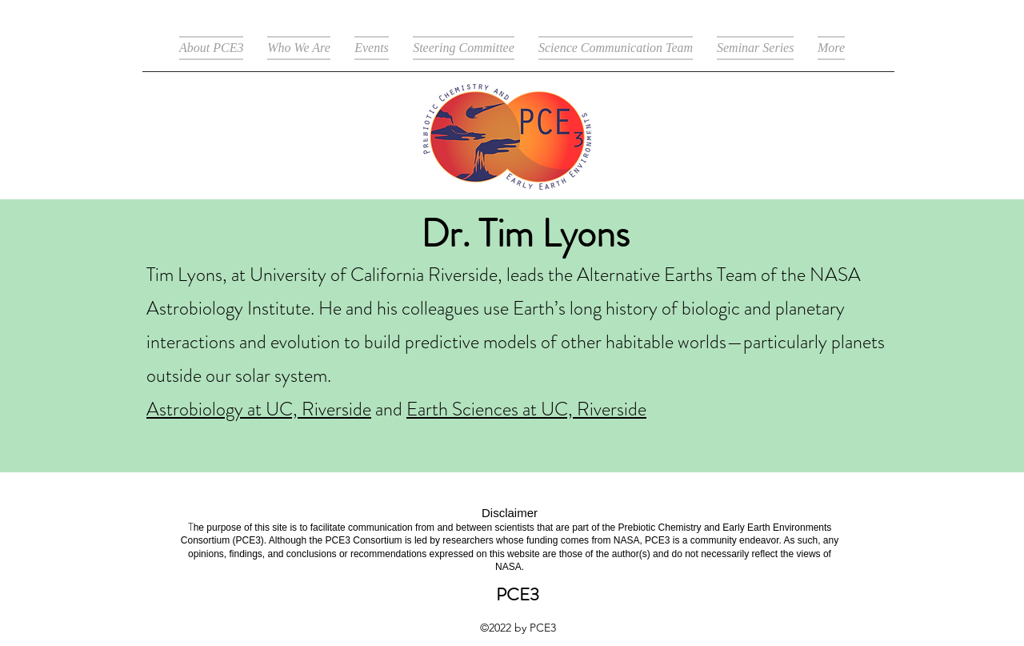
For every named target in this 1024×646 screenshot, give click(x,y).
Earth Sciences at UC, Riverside (526, 409)
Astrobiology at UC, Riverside (258, 409)
